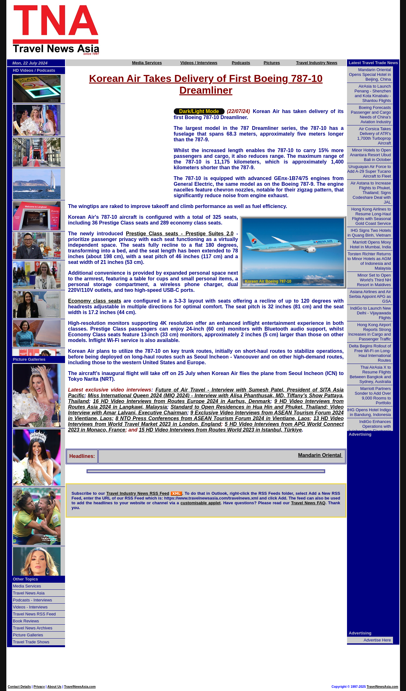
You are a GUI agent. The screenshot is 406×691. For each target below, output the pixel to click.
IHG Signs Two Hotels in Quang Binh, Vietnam (369, 233)
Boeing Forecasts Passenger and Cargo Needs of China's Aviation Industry (371, 114)
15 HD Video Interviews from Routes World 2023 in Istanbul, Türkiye (220, 430)
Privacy (39, 686)
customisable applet (200, 502)
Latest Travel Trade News (373, 62)
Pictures (272, 62)
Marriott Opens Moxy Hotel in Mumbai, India (370, 244)
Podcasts (241, 62)
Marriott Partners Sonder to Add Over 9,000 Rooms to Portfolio (373, 395)
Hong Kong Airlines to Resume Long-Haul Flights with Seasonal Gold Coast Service (371, 216)
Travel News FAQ (308, 502)
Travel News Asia (29, 593)
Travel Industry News (316, 62)
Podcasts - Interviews (32, 600)
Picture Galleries (29, 359)
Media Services (147, 62)
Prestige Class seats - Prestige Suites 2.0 (179, 233)
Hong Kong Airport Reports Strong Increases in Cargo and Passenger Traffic (369, 331)
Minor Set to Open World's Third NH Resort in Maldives (374, 280)
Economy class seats (94, 301)
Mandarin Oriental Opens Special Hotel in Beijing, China (370, 74)
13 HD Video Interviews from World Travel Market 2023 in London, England (206, 421)
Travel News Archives (33, 628)
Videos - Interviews (30, 607)
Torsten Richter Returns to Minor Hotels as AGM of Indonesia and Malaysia (369, 261)
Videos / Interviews (198, 62)
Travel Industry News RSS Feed (137, 493)
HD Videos (23, 70)
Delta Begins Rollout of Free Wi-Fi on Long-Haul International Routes (370, 353)
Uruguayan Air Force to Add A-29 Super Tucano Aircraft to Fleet (369, 171)
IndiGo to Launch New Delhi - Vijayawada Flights (370, 313)
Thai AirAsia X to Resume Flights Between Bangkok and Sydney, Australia (370, 374)
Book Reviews (26, 621)
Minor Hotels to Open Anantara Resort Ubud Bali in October (370, 155)
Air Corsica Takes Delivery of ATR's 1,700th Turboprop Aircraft (374, 135)
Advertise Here (377, 640)
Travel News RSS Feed (34, 614)
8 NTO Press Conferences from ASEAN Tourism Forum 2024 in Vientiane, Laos (212, 418)
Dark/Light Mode (199, 111)
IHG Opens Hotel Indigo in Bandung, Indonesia (369, 412)
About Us (54, 686)
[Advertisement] (260, 29)
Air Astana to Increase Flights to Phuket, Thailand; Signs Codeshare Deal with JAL (370, 193)
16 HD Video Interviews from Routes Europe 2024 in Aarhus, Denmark (181, 401)
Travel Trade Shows (31, 642)
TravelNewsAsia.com (80, 686)
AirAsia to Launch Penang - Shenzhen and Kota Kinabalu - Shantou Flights (373, 93)
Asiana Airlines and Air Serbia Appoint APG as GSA (370, 296)
